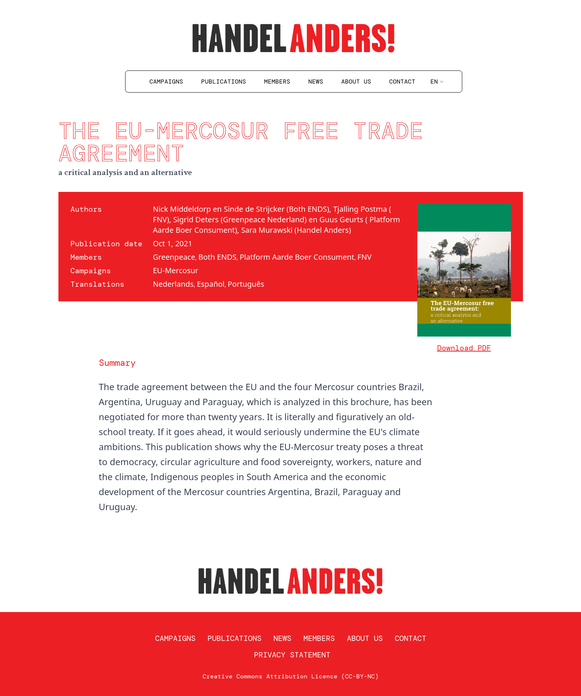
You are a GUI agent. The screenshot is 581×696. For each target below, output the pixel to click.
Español (210, 284)
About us (356, 81)
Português (246, 284)
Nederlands (173, 284)
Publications (223, 81)
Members (277, 81)
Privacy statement (292, 655)
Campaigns (166, 81)
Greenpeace (174, 257)
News (315, 81)
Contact (402, 81)
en (437, 81)
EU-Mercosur (175, 270)
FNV (364, 257)
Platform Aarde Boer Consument (297, 257)
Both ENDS (217, 257)
